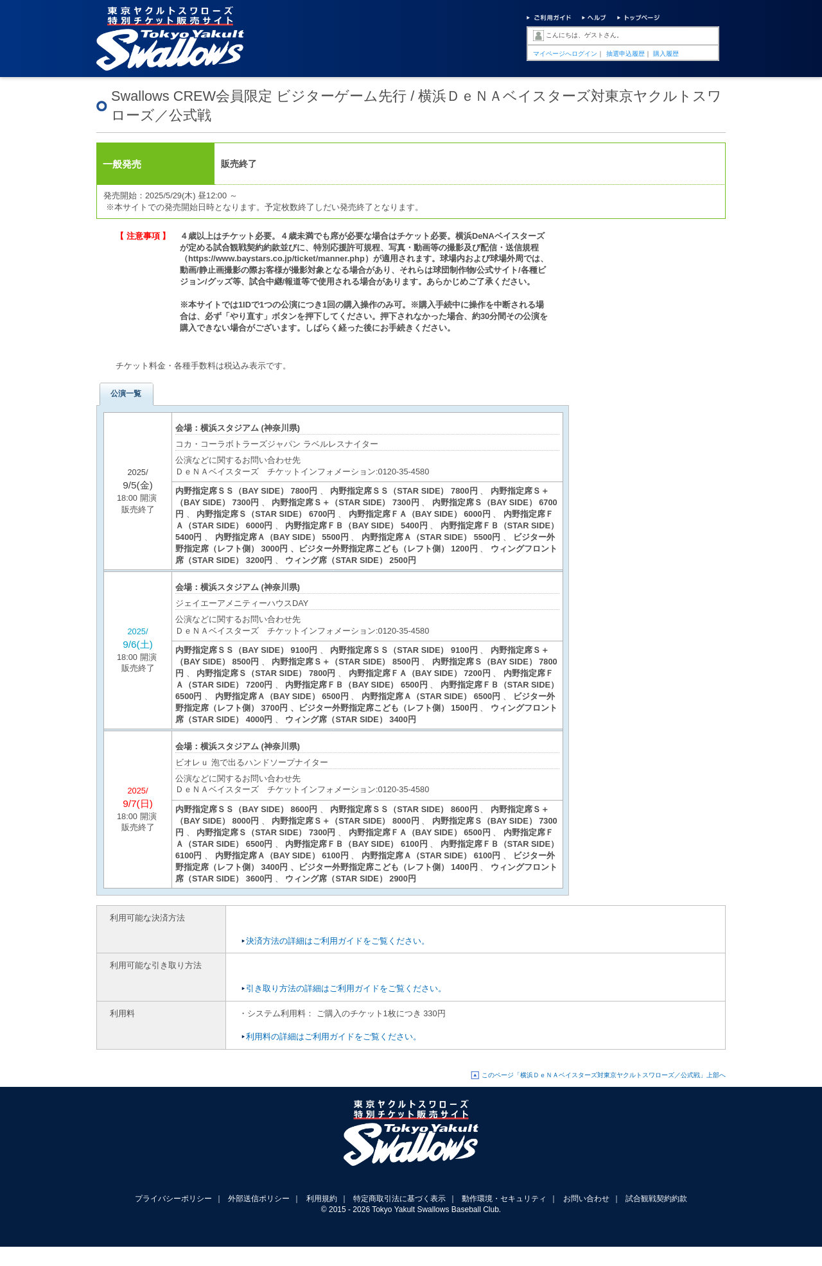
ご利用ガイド (549, 19)
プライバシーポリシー (173, 1198)
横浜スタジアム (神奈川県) (250, 428)
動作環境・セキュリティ (504, 1198)
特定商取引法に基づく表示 (399, 1198)
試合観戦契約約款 (656, 1198)
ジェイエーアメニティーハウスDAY (241, 603)
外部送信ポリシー (259, 1198)
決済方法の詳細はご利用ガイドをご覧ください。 (338, 941)
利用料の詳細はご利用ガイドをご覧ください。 (333, 1036)
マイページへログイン (565, 53)
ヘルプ (593, 19)
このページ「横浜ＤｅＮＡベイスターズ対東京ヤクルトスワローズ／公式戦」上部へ (604, 1075)
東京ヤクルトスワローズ (411, 1140)
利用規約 (321, 1198)
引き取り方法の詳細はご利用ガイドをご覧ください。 (346, 988)
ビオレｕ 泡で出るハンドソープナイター (251, 762)
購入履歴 (666, 53)
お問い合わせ (586, 1198)
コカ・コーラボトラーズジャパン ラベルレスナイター (276, 444)
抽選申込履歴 (625, 53)
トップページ (638, 19)
